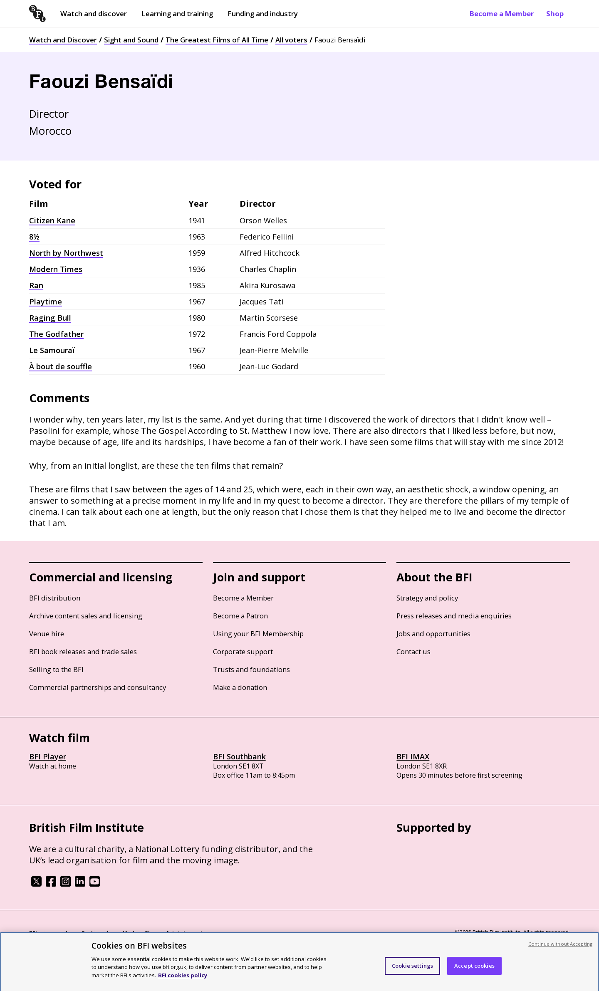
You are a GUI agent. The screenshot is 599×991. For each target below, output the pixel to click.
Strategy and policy (427, 598)
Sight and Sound (131, 39)
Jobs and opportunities (433, 633)
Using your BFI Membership (258, 633)
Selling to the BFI (56, 669)
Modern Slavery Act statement (162, 933)
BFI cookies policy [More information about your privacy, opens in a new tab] (182, 978)
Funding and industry (263, 13)
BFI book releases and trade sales (83, 651)
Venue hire (46, 633)
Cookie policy (98, 933)
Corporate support (243, 651)
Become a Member (502, 13)
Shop (555, 13)
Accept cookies (474, 969)
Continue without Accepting (560, 947)
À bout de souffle (60, 366)
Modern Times (55, 269)
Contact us (413, 651)
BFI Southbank (239, 756)
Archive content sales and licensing (85, 615)
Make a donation (240, 687)
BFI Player (47, 756)
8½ (34, 237)
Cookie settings (412, 969)
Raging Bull (50, 318)
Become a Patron (240, 615)
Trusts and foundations (251, 669)
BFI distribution (54, 598)
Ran (36, 285)
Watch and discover (93, 13)
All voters (291, 39)
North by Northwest (66, 253)
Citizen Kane (52, 220)
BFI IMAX (412, 756)
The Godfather (56, 334)
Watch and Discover (63, 39)
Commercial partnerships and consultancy (97, 687)
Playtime (45, 301)
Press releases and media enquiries (454, 615)
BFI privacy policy (52, 933)
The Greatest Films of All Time (217, 39)
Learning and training (177, 13)
